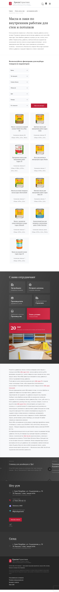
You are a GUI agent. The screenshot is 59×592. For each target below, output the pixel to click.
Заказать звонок (15, 522)
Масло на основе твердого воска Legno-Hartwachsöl (19, 191)
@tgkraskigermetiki (18, 514)
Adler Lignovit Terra (22, 406)
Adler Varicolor (34, 438)
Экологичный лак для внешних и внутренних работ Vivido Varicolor (40, 223)
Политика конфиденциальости (16, 582)
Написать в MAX (18, 508)
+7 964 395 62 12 (19, 503)
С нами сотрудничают (22, 277)
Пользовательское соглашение (16, 580)
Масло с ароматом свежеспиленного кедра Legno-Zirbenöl (19, 223)
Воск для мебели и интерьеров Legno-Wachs (40, 158)
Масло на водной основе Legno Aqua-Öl (19, 253)
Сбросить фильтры (39, 105)
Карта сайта (12, 587)
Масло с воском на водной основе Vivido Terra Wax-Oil (19, 129)
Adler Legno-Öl (38, 381)
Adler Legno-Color (24, 372)
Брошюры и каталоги (14, 584)
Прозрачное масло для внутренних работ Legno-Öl (19, 159)
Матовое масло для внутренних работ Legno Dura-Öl (39, 192)
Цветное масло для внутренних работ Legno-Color (40, 129)
